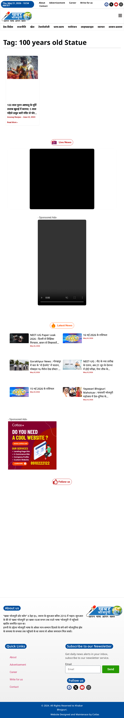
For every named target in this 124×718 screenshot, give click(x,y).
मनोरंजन (72, 26)
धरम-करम (59, 26)
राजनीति (21, 26)
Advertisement (57, 2)
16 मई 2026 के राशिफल (95, 335)
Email (68, 664)
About (42, 2)
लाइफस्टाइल (88, 26)
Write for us (86, 2)
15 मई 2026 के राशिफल (42, 389)
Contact (43, 6)
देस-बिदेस (8, 26)
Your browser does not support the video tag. (62, 262)
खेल (32, 26)
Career (72, 2)
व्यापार (101, 26)
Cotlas (95, 714)
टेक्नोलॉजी (44, 26)
